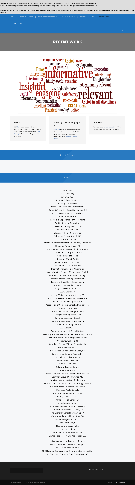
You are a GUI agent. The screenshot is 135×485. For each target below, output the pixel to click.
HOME (12, 17)
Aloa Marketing (120, 482)
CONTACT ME (17, 23)
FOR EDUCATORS (67, 17)
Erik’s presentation (109, 127)
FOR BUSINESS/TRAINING (46, 17)
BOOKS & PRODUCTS (87, 17)
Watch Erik (57, 130)
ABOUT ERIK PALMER (26, 17)
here (18, 127)
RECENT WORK (104, 17)
